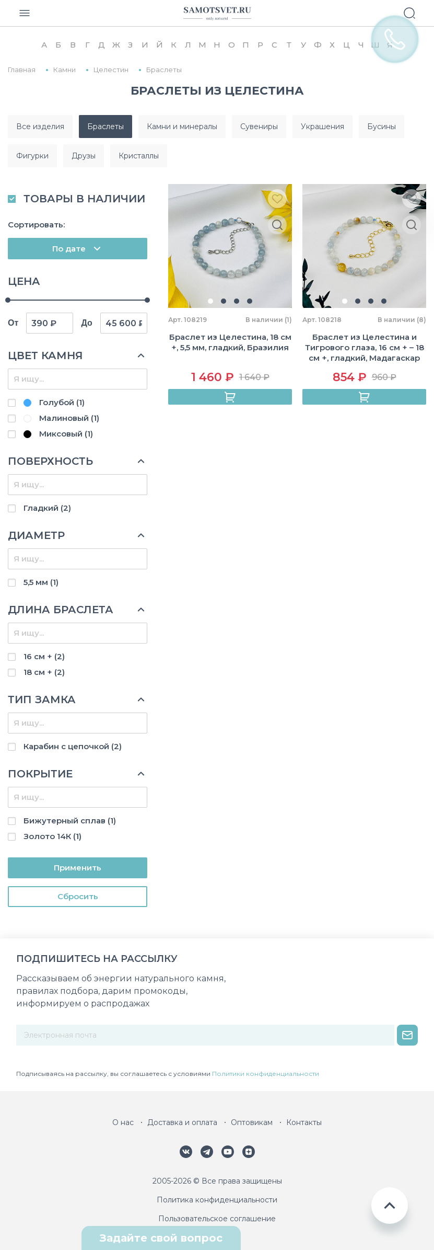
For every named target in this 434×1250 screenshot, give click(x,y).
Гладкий (47, 508)
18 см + (44, 672)
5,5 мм (41, 582)
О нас (123, 1122)
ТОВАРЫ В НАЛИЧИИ (84, 198)
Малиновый (61, 418)
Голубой (54, 402)
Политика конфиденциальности (217, 1200)
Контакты (304, 1122)
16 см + (44, 656)
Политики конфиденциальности (265, 1073)
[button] (210, 301)
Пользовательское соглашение (217, 1218)
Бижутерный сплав (70, 820)
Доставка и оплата (182, 1122)
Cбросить (77, 896)
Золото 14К (52, 836)
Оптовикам (252, 1122)
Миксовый (58, 434)
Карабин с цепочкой (73, 746)
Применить (77, 868)
